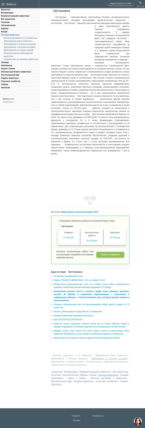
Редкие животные (10, 78)
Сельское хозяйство (10, 81)
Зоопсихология (8, 25)
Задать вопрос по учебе (120, 3)
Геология (5, 22)
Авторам (76, 420)
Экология (5, 87)
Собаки (4, 84)
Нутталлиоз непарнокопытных (68, 276)
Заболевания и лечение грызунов (20, 44)
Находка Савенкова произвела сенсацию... (74, 315)
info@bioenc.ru (8, 102)
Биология (5, 9)
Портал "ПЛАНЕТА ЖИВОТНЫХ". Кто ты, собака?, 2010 (79, 280)
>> (143, 6)
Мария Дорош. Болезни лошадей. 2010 (80, 212)
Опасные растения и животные (16, 72)
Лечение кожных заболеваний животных (107, 361)
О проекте (76, 416)
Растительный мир (10, 75)
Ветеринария (7, 13)
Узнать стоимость (110, 254)
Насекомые (6, 65)
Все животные (8, 19)
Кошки (4, 31)
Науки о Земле (8, 68)
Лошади (5, 62)
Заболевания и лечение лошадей (19, 47)
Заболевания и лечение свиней (19, 50)
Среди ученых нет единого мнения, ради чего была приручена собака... (88, 338)
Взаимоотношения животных (15, 16)
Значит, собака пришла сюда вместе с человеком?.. (78, 311)
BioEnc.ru (11, 4)
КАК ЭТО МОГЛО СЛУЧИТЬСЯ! (68, 319)
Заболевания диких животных (18, 41)
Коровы (4, 28)
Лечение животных (10, 35)
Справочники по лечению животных (21, 59)
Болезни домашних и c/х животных (20, 38)
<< (138, 6)
